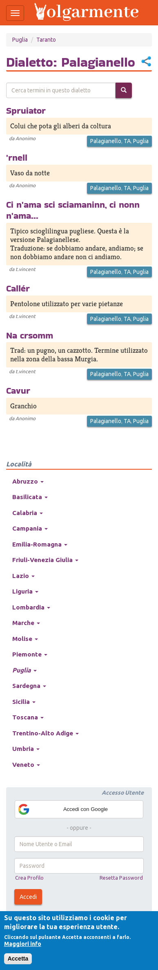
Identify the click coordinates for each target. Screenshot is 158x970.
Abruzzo (28, 481)
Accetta (18, 958)
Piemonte (29, 654)
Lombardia (31, 607)
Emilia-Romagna (39, 544)
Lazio (23, 575)
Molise (25, 638)
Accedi (28, 897)
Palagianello (105, 141)
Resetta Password (121, 877)
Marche (26, 622)
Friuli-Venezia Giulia (45, 559)
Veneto (26, 764)
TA (127, 141)
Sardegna (29, 685)
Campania (30, 528)
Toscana (28, 717)
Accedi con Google (62, 809)
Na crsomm (29, 335)
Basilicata (30, 496)
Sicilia (24, 701)
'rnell (16, 157)
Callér (18, 288)
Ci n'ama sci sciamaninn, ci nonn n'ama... (73, 210)
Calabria (27, 512)
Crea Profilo (29, 877)
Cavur (18, 390)
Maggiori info (22, 944)
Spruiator (26, 110)
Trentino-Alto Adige (45, 733)
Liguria (25, 591)
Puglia (20, 39)
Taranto (46, 39)
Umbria (26, 748)
